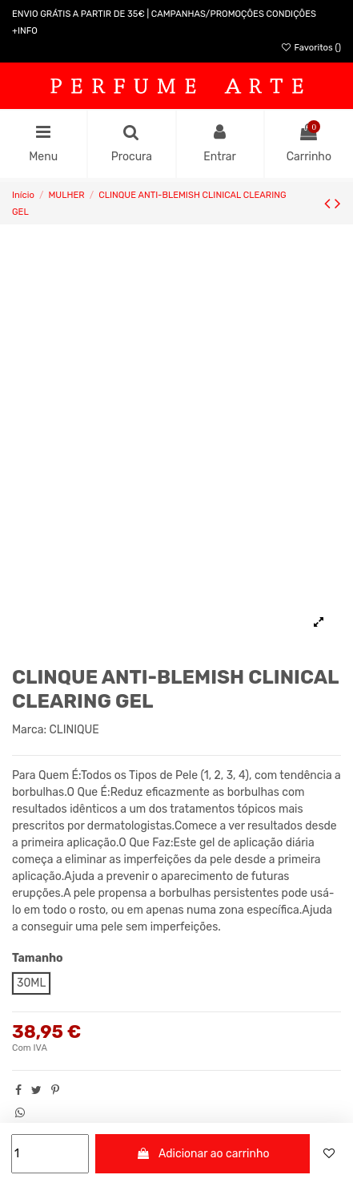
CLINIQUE (74, 730)
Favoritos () (310, 47)
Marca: (29, 730)
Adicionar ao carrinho (203, 1154)
